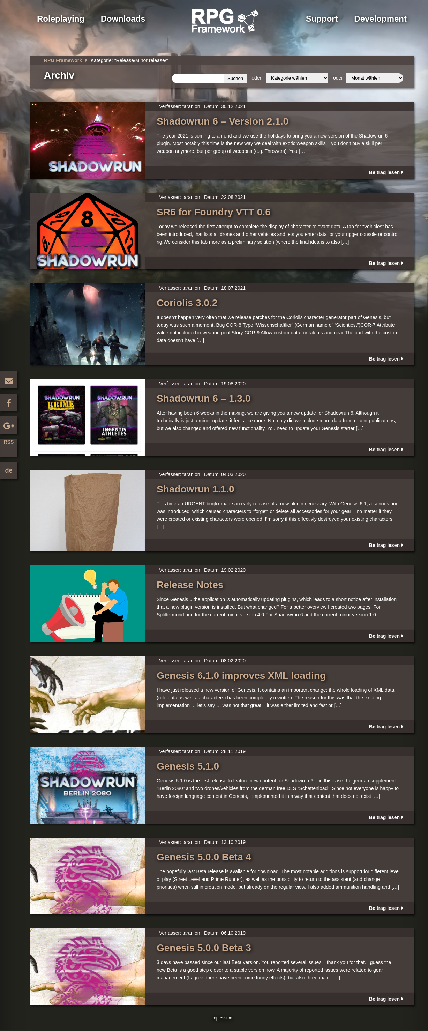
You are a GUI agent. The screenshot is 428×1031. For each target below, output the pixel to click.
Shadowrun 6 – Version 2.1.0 (222, 121)
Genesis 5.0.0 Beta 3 (204, 947)
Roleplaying (60, 18)
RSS (9, 442)
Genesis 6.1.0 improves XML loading (241, 675)
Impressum (221, 1018)
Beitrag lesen (384, 172)
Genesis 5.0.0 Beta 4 (204, 857)
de (8, 470)
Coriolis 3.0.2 (187, 302)
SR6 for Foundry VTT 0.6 (214, 212)
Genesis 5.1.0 (188, 766)
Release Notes (190, 584)
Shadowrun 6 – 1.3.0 (203, 398)
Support (322, 18)
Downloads (123, 18)
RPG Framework (63, 60)
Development (380, 18)
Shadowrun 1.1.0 (195, 489)
